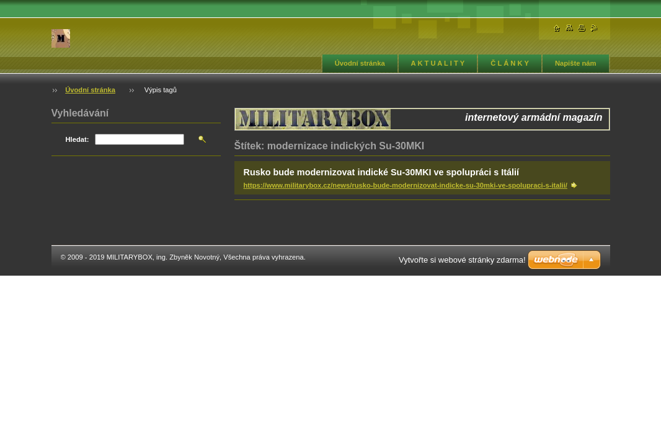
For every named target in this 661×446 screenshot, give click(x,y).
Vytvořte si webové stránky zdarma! (462, 260)
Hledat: (77, 139)
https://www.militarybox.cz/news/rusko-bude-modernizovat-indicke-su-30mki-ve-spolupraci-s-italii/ (405, 185)
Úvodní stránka (360, 63)
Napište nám (576, 63)
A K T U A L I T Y (438, 63)
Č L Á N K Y (509, 63)
